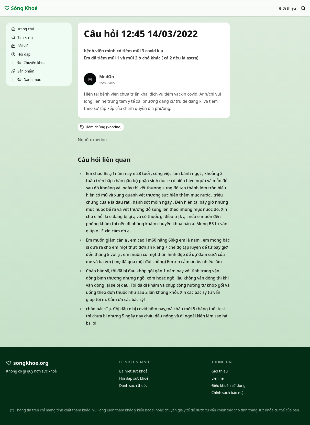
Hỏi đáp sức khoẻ (133, 378)
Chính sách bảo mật (228, 392)
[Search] (303, 8)
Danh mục (29, 79)
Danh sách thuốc (133, 385)
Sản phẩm (22, 71)
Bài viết (20, 45)
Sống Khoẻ (21, 8)
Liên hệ (218, 378)
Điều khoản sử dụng (229, 385)
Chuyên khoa (31, 62)
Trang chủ (22, 28)
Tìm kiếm (22, 37)
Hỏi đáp (20, 54)
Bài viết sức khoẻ (133, 371)
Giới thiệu (287, 8)
